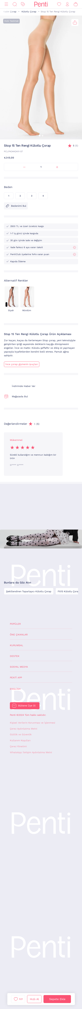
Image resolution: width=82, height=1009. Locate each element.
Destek (14, 656)
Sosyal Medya (19, 666)
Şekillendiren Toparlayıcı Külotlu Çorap (28, 591)
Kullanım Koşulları (20, 740)
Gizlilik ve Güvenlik (21, 734)
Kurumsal (16, 645)
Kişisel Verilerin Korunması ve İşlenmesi (32, 722)
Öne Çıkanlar (19, 634)
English (15, 689)
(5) (75, 146)
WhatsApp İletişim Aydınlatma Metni (31, 752)
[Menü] (6, 4)
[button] (40, 135)
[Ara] (14, 4)
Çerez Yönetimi (18, 746)
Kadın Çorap (9, 11)
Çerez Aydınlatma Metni (23, 728)
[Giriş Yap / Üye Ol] (67, 4)
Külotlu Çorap (29, 11)
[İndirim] (23, 4)
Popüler (15, 623)
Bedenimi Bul (16, 206)
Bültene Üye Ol (27, 705)
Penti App (16, 677)
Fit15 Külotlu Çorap (69, 591)
